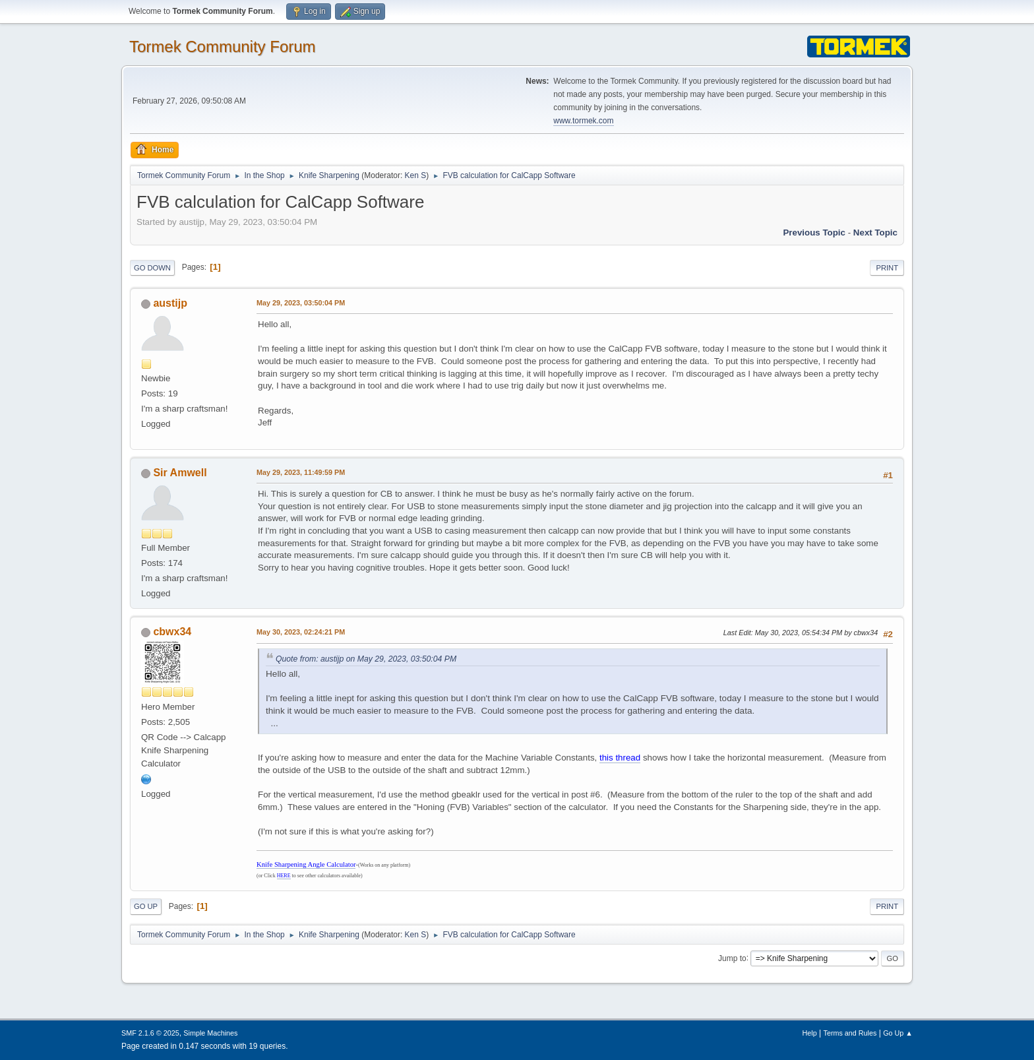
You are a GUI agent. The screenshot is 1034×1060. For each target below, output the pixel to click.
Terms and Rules (850, 1033)
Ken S (416, 175)
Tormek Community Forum (222, 46)
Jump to (732, 957)
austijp (170, 303)
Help (810, 1033)
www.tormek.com (583, 120)
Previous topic (814, 232)
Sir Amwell (179, 472)
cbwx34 (172, 631)
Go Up (146, 906)
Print (887, 268)
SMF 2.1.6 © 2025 (150, 1033)
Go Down (152, 268)
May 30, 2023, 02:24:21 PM (301, 632)
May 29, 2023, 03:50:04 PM (301, 303)
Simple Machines (210, 1033)
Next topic (875, 232)
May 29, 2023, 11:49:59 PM (301, 472)
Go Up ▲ (898, 1033)
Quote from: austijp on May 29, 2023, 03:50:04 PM (366, 659)
